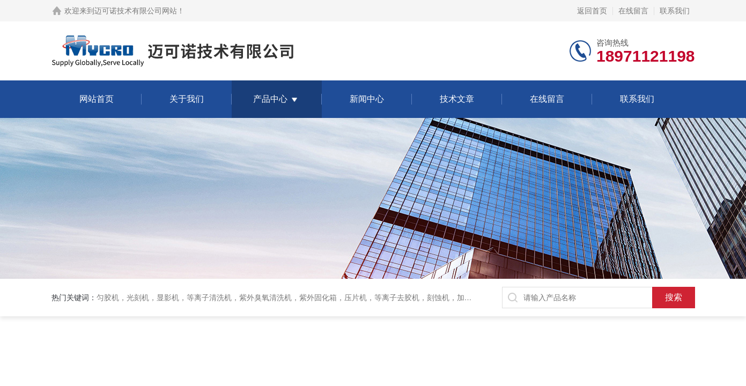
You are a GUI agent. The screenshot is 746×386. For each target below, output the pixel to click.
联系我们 (675, 10)
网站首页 (96, 98)
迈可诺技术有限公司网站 (135, 10)
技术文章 (457, 98)
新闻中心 (367, 98)
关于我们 (186, 98)
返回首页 (592, 10)
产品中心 (270, 98)
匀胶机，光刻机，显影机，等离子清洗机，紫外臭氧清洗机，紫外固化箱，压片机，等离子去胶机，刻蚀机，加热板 (288, 297)
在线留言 (633, 10)
